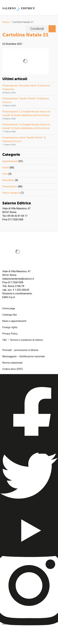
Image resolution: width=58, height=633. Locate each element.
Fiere (5, 173)
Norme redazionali (12, 362)
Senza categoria (11, 192)
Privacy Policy (10, 333)
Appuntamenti (10, 161)
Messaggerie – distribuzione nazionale (23, 356)
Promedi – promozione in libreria (20, 350)
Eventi (5, 167)
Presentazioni (9, 186)
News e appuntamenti (14, 321)
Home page (8, 308)
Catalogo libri (9, 314)
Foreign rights (9, 327)
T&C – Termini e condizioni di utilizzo (22, 339)
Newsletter (8, 180)
